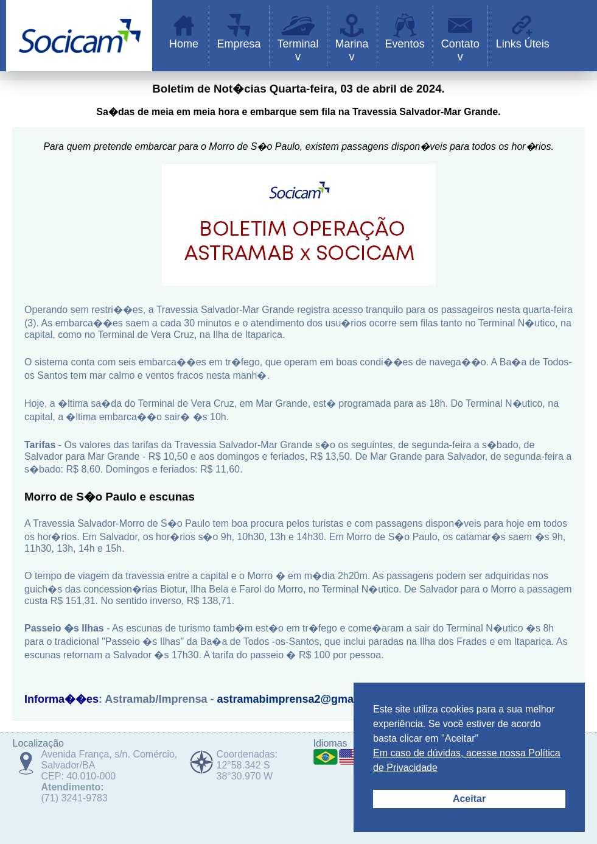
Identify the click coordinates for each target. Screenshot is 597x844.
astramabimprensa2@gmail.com (301, 699)
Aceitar (469, 798)
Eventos (405, 44)
